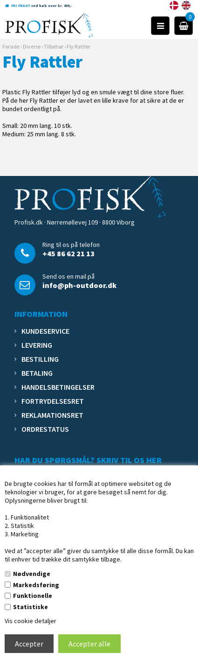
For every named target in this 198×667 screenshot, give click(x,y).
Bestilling (40, 359)
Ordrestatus (45, 429)
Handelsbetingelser (58, 387)
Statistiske (30, 607)
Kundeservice (45, 331)
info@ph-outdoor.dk (79, 285)
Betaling (37, 373)
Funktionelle (32, 595)
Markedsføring (36, 585)
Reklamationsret (52, 415)
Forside (11, 46)
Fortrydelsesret (52, 401)
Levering (36, 345)
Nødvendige (31, 573)
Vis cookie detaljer (30, 621)
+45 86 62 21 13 (68, 253)
